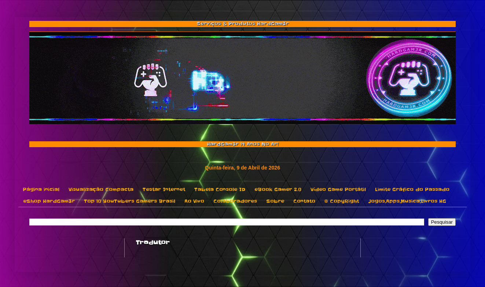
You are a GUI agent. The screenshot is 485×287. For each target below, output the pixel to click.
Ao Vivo (194, 201)
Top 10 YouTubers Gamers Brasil (129, 201)
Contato (304, 201)
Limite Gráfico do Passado (412, 189)
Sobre (275, 201)
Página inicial (41, 189)
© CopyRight (341, 201)
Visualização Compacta (101, 189)
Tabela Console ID (219, 189)
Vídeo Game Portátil (338, 189)
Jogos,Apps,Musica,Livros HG (407, 201)
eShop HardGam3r (49, 201)
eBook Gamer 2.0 (277, 189)
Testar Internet (164, 189)
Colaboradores (235, 201)
